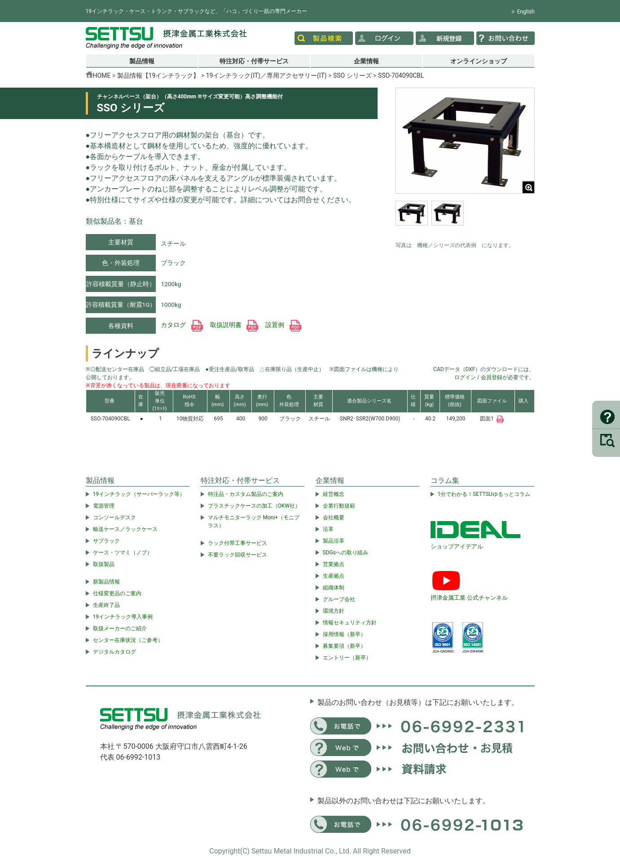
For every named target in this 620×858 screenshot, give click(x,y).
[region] (465, 219)
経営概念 (333, 494)
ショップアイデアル (457, 546)
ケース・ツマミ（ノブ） (122, 552)
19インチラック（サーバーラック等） (139, 494)
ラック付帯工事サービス (237, 543)
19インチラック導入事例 (123, 617)
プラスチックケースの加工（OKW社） (254, 506)
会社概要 (333, 517)
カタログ (181, 324)
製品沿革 (333, 541)
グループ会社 (339, 599)
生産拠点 (333, 576)
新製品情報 (106, 582)
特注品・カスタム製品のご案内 (245, 494)
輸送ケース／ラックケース (125, 529)
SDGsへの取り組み (345, 552)
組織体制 (333, 587)
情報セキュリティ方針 (350, 622)
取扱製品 (103, 564)
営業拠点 (333, 564)
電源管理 (103, 506)
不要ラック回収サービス (237, 555)
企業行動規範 (339, 506)
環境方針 (333, 611)
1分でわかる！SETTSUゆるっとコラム (484, 494)
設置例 (283, 324)
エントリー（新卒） (347, 658)
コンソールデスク (114, 517)
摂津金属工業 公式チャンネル (469, 597)
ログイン (465, 377)
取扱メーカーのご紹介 (120, 628)
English (526, 12)
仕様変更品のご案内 (117, 593)
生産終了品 (106, 605)
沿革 (328, 529)
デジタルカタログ (114, 652)
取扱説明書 (234, 324)
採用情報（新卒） (344, 634)
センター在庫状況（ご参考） (128, 640)
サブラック (106, 541)
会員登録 (491, 377)
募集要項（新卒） (344, 646)
